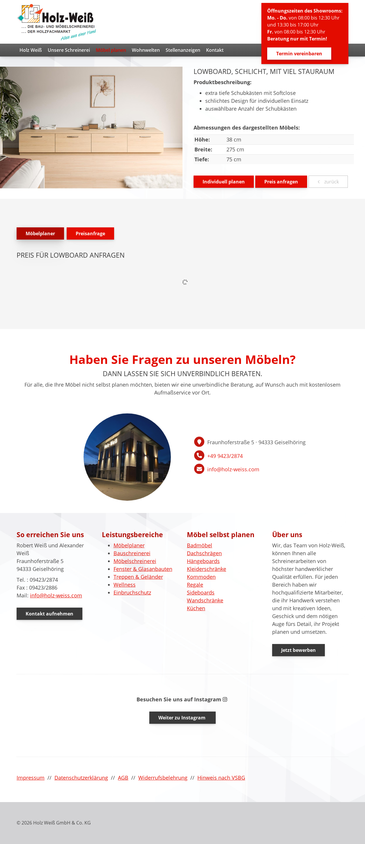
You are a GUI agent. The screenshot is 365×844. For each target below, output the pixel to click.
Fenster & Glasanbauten (143, 568)
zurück (331, 181)
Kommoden (201, 576)
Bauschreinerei (132, 553)
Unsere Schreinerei (69, 50)
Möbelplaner (40, 233)
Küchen (196, 608)
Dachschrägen (204, 553)
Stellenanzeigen (183, 50)
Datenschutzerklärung (81, 777)
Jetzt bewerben (298, 650)
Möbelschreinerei (135, 561)
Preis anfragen (281, 181)
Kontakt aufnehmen (49, 614)
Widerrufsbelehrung (162, 777)
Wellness (125, 584)
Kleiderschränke (206, 568)
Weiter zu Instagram (182, 717)
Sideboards (201, 592)
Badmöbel (199, 545)
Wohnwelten (146, 50)
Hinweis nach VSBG (221, 777)
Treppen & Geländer (138, 576)
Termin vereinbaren (299, 53)
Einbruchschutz (132, 592)
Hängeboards (203, 561)
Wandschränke (205, 600)
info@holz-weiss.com (56, 595)
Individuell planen (224, 181)
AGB (123, 777)
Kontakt (215, 50)
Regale (195, 584)
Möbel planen (111, 50)
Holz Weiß (31, 50)
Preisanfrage (90, 233)
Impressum (31, 777)
